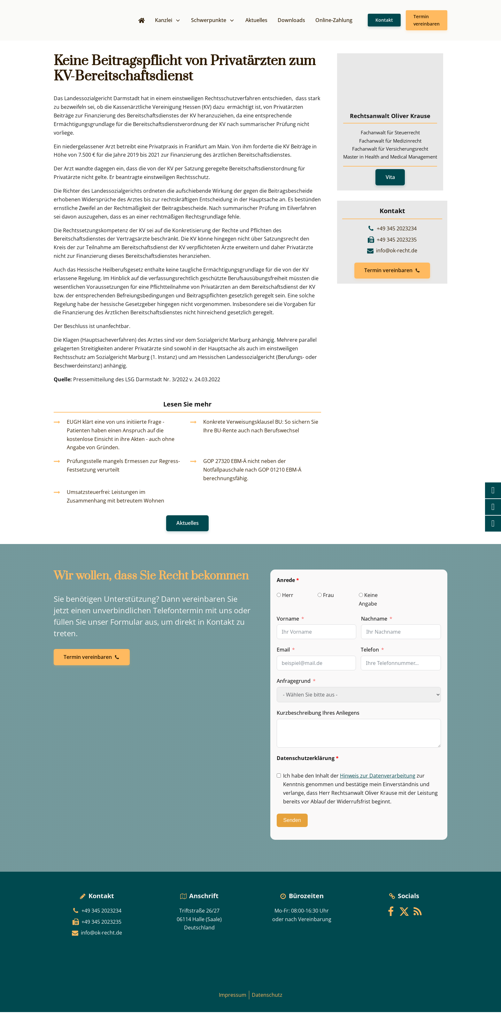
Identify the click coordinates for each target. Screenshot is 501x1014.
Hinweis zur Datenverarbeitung (377, 777)
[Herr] (279, 597)
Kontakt (384, 21)
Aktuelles (256, 21)
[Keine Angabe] (361, 597)
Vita (390, 179)
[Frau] (320, 597)
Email (283, 651)
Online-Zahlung (333, 21)
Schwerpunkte (213, 21)
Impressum (232, 996)
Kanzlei (168, 21)
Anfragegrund (294, 682)
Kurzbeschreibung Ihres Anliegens (318, 714)
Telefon (370, 651)
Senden (292, 822)
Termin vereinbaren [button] (426, 21)
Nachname (374, 620)
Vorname (288, 620)
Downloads (291, 21)
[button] (392, 273)
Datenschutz (267, 996)
